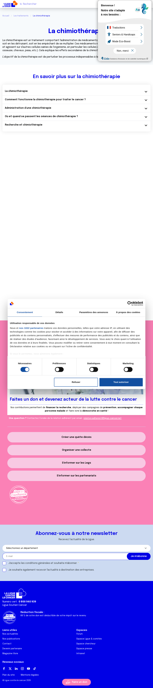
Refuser (76, 382)
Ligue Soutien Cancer (14, 605)
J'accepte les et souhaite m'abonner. (43, 563)
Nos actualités (10, 634)
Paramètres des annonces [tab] (93, 312)
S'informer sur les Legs (76, 463)
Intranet (80, 653)
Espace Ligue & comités (89, 639)
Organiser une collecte (76, 450)
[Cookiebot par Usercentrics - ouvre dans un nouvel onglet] (129, 303)
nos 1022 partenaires (31, 328)
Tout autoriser (121, 382)
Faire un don (79, 682)
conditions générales (37, 563)
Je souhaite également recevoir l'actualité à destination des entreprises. (51, 570)
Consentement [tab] (25, 312)
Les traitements (21, 16)
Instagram (22, 668)
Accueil (5, 16)
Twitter (10, 668)
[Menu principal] (149, 4)
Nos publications (11, 639)
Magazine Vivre (10, 653)
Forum (79, 634)
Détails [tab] (59, 312)
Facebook (4, 668)
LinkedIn (16, 668)
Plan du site (8, 675)
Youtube (28, 668)
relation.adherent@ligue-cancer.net (102, 418)
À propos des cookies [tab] (128, 312)
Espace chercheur (85, 644)
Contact (6, 644)
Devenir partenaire (12, 649)
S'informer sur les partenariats (76, 475)
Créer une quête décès (76, 437)
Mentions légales (30, 675)
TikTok (34, 668)
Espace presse (84, 649)
